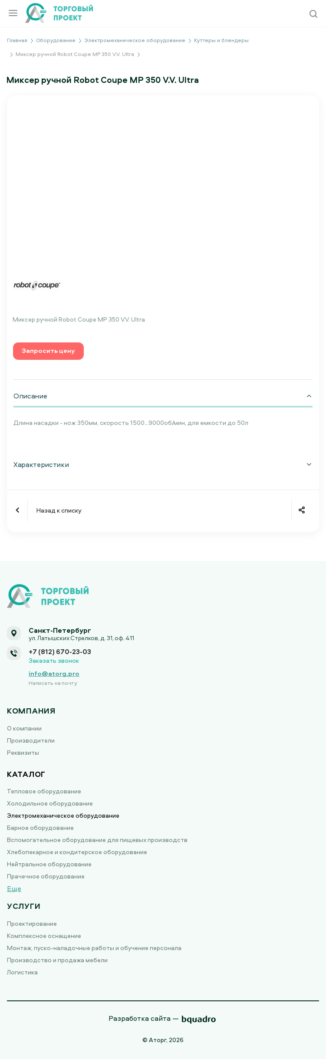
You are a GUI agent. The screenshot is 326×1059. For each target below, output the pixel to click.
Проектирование (32, 923)
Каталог (26, 774)
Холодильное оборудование (50, 803)
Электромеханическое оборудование (63, 815)
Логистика (22, 972)
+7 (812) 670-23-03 (60, 651)
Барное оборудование (40, 827)
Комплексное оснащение (44, 935)
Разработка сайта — (144, 1018)
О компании (24, 728)
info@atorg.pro (54, 673)
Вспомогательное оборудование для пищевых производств (97, 839)
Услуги (23, 906)
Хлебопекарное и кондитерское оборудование (77, 852)
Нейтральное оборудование (49, 864)
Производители (31, 740)
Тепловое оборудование (44, 791)
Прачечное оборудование (46, 876)
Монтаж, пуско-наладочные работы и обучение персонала (94, 948)
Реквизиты (23, 752)
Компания (31, 710)
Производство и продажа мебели (57, 960)
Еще (14, 888)
